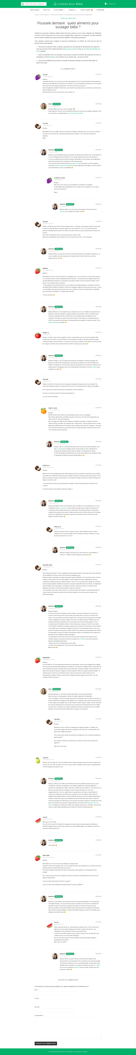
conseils (94, 367)
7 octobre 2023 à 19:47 (48, 759)
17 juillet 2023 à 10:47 (53, 898)
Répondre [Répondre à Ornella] (98, 332)
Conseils (72, 10)
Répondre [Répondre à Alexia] (98, 74)
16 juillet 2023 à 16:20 (48, 857)
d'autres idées (52, 322)
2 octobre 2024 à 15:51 (48, 270)
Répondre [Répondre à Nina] (98, 104)
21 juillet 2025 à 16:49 (59, 444)
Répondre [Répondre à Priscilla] (98, 465)
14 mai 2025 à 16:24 (52, 152)
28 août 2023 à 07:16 (59, 924)
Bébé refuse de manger (57, 14)
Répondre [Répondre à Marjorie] (98, 855)
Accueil (36, 14)
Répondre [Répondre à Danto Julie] (98, 407)
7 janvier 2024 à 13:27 (48, 567)
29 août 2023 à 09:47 (53, 842)
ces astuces (63, 508)
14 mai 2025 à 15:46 (47, 125)
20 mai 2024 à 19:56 (47, 334)
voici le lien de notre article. (75, 113)
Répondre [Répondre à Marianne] (98, 657)
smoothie (86, 49)
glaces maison (67, 49)
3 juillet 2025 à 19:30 (48, 76)
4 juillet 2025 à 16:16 (53, 106)
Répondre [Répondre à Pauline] (98, 379)
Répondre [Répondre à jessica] (98, 757)
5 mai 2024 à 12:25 (58, 721)
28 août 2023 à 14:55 (65, 956)
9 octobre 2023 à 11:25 (53, 780)
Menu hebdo (34, 10)
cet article (82, 639)
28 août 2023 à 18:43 (48, 819)
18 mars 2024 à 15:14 (53, 503)
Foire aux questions (45, 14)
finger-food (75, 163)
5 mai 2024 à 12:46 (47, 381)
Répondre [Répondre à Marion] (98, 149)
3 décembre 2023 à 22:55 (48, 659)
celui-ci (78, 967)
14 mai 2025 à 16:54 (58, 179)
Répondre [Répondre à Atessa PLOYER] (98, 177)
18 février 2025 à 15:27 (53, 251)
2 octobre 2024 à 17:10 (53, 309)
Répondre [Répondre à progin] (98, 221)
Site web (37, 1007)
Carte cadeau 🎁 (86, 10)
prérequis (62, 211)
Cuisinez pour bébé (68, 4)
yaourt (76, 49)
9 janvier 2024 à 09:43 (53, 608)
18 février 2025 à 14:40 (48, 223)
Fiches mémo (58, 10)
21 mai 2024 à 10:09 (52, 357)
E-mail (37, 998)
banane (53, 57)
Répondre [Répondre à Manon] (98, 268)
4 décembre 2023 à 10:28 (54, 691)
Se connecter (110, 3)
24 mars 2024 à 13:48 (59, 528)
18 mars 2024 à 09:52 (48, 467)
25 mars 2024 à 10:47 (65, 549)
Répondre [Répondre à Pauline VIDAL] (98, 564)
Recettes (46, 10)
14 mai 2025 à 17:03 (64, 206)
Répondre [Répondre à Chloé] (98, 816)
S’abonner (100, 10)
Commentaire (39, 1015)
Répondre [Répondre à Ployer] (98, 123)
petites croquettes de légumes (64, 165)
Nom (36, 990)
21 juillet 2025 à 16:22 (53, 410)
